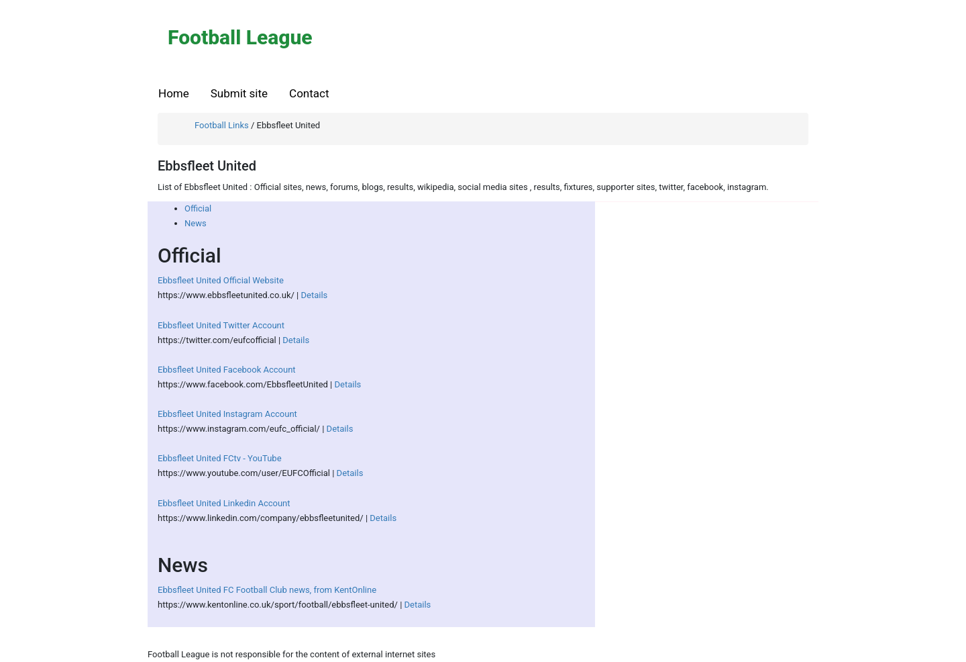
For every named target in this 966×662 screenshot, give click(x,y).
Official (197, 208)
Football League (240, 37)
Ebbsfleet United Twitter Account (221, 325)
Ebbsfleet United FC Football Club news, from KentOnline (267, 590)
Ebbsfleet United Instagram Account (227, 414)
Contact (309, 93)
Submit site (239, 93)
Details (314, 295)
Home (173, 93)
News (195, 223)
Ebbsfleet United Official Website (221, 280)
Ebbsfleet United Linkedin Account (224, 503)
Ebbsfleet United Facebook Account (227, 370)
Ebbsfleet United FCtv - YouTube (220, 458)
